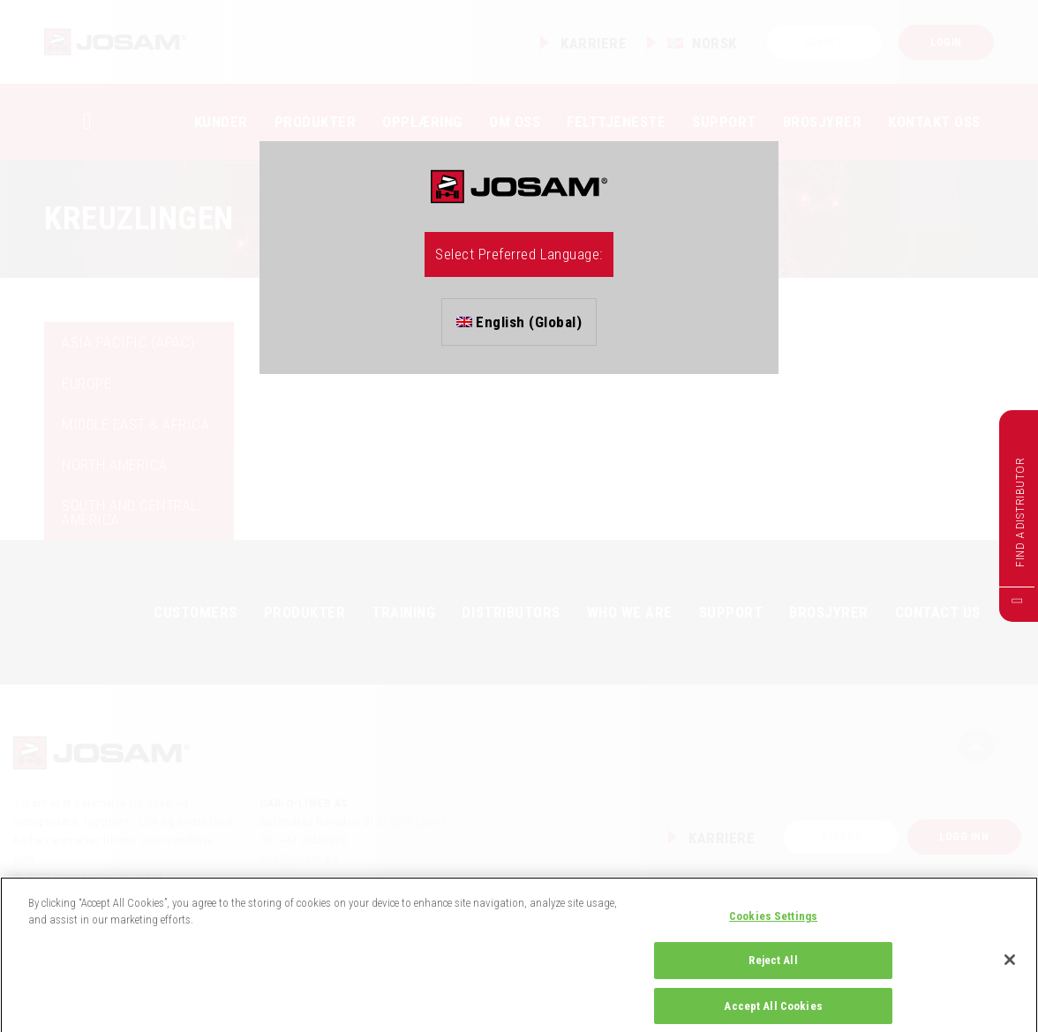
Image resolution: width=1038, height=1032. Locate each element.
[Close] (1009, 973)
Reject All (772, 975)
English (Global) (519, 322)
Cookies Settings (773, 930)
